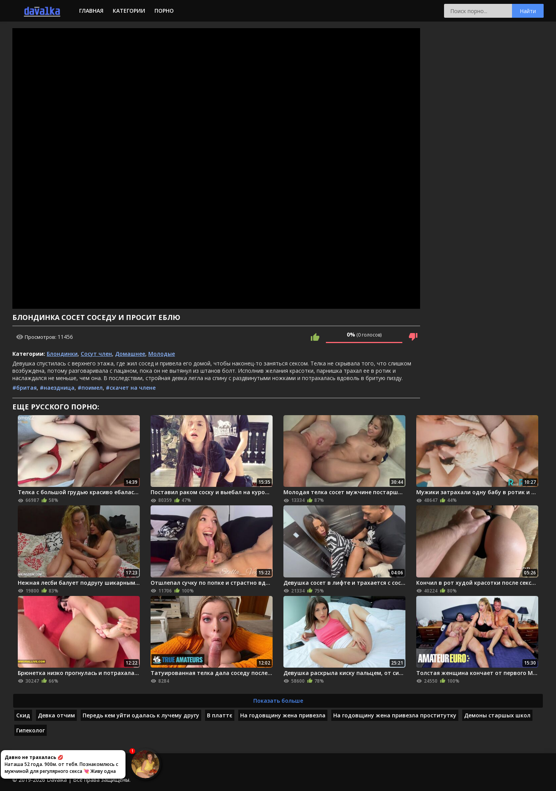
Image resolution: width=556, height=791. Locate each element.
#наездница (57, 387)
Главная (91, 10)
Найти (528, 11)
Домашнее (130, 353)
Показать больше (278, 700)
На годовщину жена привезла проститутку (394, 715)
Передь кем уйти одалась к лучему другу (141, 715)
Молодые (161, 353)
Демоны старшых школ (497, 715)
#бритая (24, 387)
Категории (129, 10)
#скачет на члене (131, 387)
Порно (164, 10)
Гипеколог (30, 730)
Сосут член (96, 353)
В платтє (219, 715)
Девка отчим (56, 715)
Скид (23, 715)
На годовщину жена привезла (282, 715)
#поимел (90, 387)
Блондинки (62, 353)
